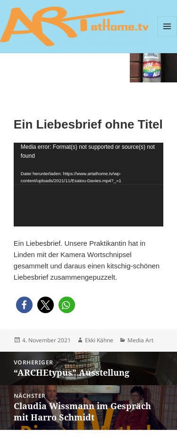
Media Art (140, 340)
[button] (24, 305)
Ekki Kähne (99, 340)
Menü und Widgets (167, 26)
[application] (88, 184)
